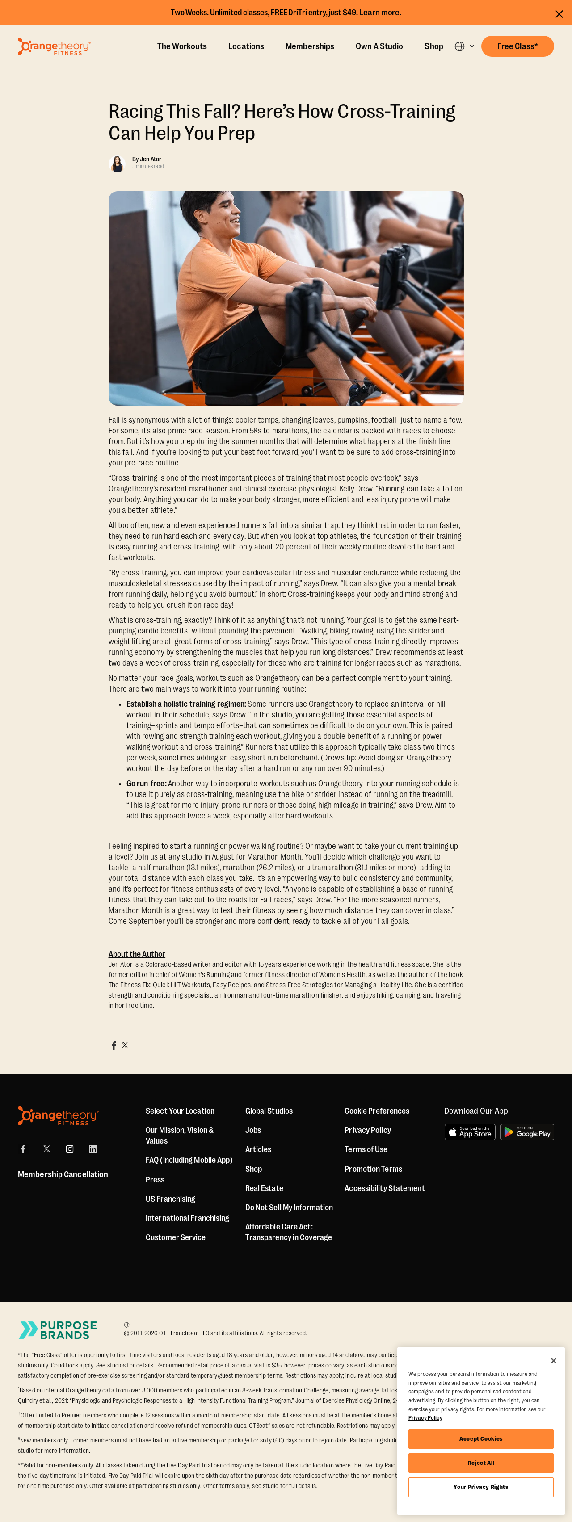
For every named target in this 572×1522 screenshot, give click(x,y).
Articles (258, 1149)
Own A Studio (379, 46)
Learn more (379, 12)
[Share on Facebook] (114, 1045)
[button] (464, 46)
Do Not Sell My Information (289, 1207)
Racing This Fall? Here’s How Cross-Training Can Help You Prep (282, 122)
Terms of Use (366, 1149)
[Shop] (253, 1169)
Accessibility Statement (385, 1188)
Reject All (481, 1462)
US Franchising (170, 1199)
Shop (434, 46)
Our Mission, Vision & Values (180, 1135)
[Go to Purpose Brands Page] (58, 1330)
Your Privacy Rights (481, 1487)
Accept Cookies (481, 1438)
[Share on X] (124, 1045)
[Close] (554, 1361)
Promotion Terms (373, 1169)
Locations (246, 46)
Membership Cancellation (63, 1174)
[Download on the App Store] (470, 1132)
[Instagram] (69, 1149)
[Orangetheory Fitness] (58, 1116)
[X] (46, 1149)
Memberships (310, 46)
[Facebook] (23, 1149)
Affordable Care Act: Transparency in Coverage (288, 1232)
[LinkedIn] (93, 1149)
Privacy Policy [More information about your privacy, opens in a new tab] (425, 1417)
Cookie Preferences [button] (377, 1111)
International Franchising (188, 1218)
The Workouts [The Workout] (182, 46)
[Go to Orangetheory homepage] (54, 46)
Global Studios (269, 1111)
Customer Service (176, 1237)
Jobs (253, 1130)
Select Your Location (180, 1111)
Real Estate (264, 1188)
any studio (185, 856)
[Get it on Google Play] (527, 1132)
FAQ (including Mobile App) (189, 1160)
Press (155, 1179)
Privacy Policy (368, 1130)
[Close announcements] (559, 13)
